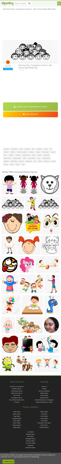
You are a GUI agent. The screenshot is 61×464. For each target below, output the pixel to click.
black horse (7, 158)
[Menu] (59, 3)
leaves (53, 161)
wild (24, 158)
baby (40, 161)
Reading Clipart (30, 434)
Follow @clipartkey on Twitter (44, 402)
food (21, 149)
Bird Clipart (30, 436)
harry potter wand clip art (16, 400)
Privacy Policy (44, 395)
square (21, 161)
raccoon (46, 161)
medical (27, 149)
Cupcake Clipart (16, 418)
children (6, 149)
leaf (23, 164)
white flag (14, 161)
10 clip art (17, 402)
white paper (46, 158)
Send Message (8, 69)
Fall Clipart (44, 414)
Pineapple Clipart (30, 439)
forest (17, 164)
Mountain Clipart (30, 447)
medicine (39, 149)
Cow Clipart (30, 432)
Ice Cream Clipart (30, 443)
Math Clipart (16, 412)
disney (38, 152)
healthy (13, 152)
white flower (17, 158)
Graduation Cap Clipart (44, 423)
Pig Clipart (30, 445)
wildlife (6, 161)
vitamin (31, 152)
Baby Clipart (16, 427)
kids (33, 149)
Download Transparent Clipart (30, 106)
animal (6, 152)
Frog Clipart (16, 416)
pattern (11, 155)
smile (11, 164)
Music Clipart (17, 423)
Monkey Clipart (30, 441)
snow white (31, 158)
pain (5, 155)
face (39, 158)
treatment (46, 152)
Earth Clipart (16, 420)
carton (39, 155)
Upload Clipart (44, 398)
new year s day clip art (17, 386)
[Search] (29, 3)
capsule (18, 155)
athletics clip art (17, 389)
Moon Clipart (44, 412)
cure (33, 155)
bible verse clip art (16, 393)
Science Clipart (17, 425)
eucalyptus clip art (16, 398)
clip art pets (16, 395)
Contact (44, 389)
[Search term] (23, 3)
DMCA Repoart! (30, 114)
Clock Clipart (44, 416)
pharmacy (14, 149)
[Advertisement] (30, 25)
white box (29, 161)
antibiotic (46, 155)
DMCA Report (44, 393)
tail (35, 161)
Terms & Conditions (44, 391)
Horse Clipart (44, 418)
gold (46, 149)
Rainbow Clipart (44, 427)
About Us (44, 386)
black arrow (26, 155)
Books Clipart (17, 414)
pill (50, 149)
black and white (22, 152)
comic (6, 164)
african (53, 152)
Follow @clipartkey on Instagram (44, 400)
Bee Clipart (44, 420)
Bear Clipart (44, 425)
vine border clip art (16, 391)
